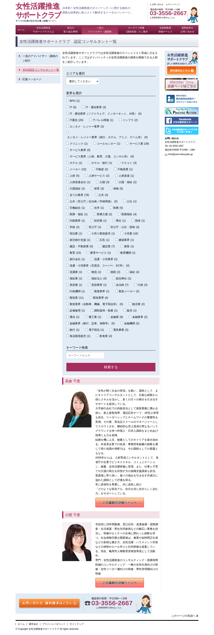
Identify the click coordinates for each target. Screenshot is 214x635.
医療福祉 (129, 214)
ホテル (76, 163)
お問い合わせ (157, 4)
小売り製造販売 (103, 233)
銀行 (74, 330)
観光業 (138, 304)
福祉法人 (99, 278)
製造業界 (100, 298)
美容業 (76, 285)
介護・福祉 (128, 182)
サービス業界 (80, 150)
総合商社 (123, 278)
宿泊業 (76, 233)
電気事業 (120, 330)
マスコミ (129, 163)
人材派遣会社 (80, 182)
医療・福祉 (79, 214)
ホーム (21, 624)
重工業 (95, 317)
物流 (96, 272)
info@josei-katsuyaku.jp (180, 154)
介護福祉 (77, 188)
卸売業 (100, 220)
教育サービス (100, 253)
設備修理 (77, 310)
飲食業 (106, 336)
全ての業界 (79, 195)
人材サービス (99, 176)
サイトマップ (174, 4)
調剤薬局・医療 (106, 310)
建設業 (108, 246)
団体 (140, 220)
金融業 (117, 317)
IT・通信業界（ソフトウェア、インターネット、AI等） (106, 113)
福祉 (134, 272)
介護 (104, 182)
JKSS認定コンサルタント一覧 (40, 69)
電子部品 (96, 330)
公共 (103, 195)
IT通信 (76, 120)
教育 (75, 253)
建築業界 (126, 240)
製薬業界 (101, 291)
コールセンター (108, 143)
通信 (74, 317)
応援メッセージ (31, 79)
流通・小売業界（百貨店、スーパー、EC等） (99, 265)
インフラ (130, 120)
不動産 (102, 169)
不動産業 (125, 169)
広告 (104, 240)
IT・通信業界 (96, 107)
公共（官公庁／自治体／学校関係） (94, 201)
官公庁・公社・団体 (125, 227)
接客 (129, 246)
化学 (99, 208)
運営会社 (33, 624)
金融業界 (139, 317)
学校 (74, 227)
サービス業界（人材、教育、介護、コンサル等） (102, 156)
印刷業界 (77, 220)
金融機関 (131, 323)
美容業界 (99, 285)
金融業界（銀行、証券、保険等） (92, 323)
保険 (118, 188)
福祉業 (76, 278)
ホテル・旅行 (101, 163)
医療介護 (104, 214)
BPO (75, 101)
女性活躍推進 (39, 12)
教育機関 (127, 253)
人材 (74, 176)
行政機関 (77, 291)
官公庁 (95, 227)
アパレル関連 (103, 120)
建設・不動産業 (81, 246)
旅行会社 (77, 259)
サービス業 (139, 143)
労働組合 (77, 208)
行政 (142, 285)
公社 (132, 201)
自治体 (122, 285)
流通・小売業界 (106, 259)
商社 (121, 220)
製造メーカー (129, 291)
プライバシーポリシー (54, 624)
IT (73, 107)
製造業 (77, 298)
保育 (99, 188)
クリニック (79, 143)
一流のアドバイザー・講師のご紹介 (40, 58)
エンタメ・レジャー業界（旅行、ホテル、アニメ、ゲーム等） (107, 137)
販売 (132, 310)
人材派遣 (126, 176)
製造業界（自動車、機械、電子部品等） (96, 304)
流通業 (76, 272)
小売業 (131, 233)
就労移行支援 (80, 240)
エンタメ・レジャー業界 (87, 126)
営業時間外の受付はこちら (163, 18)
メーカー (78, 169)
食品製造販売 (80, 336)
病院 (115, 272)
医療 (118, 208)
